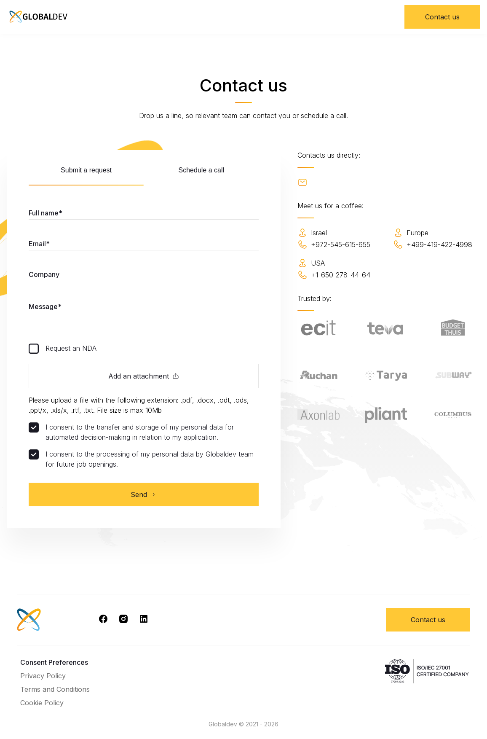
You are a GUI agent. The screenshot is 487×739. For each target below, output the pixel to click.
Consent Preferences (54, 662)
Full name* (45, 213)
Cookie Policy (42, 702)
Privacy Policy (43, 675)
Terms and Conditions (55, 689)
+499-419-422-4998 (432, 244)
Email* (39, 243)
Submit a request (86, 170)
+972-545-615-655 (333, 244)
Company (44, 274)
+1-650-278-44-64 (333, 275)
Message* (45, 306)
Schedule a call (202, 170)
